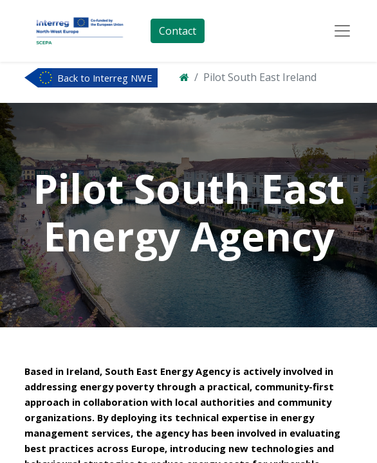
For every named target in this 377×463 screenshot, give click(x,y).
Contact (177, 31)
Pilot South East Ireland (260, 77)
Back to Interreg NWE (104, 77)
